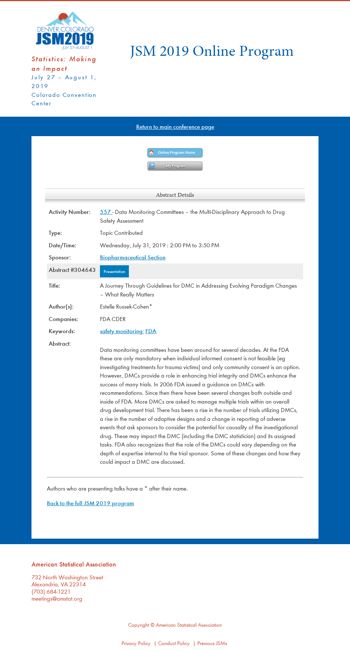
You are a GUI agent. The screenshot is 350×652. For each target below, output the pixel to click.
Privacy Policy (136, 643)
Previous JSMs (212, 643)
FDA (150, 331)
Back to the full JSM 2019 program (90, 503)
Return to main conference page (175, 126)
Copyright (138, 624)
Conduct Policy (174, 643)
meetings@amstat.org (56, 598)
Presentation (114, 271)
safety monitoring (121, 331)
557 (106, 211)
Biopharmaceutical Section (132, 257)
